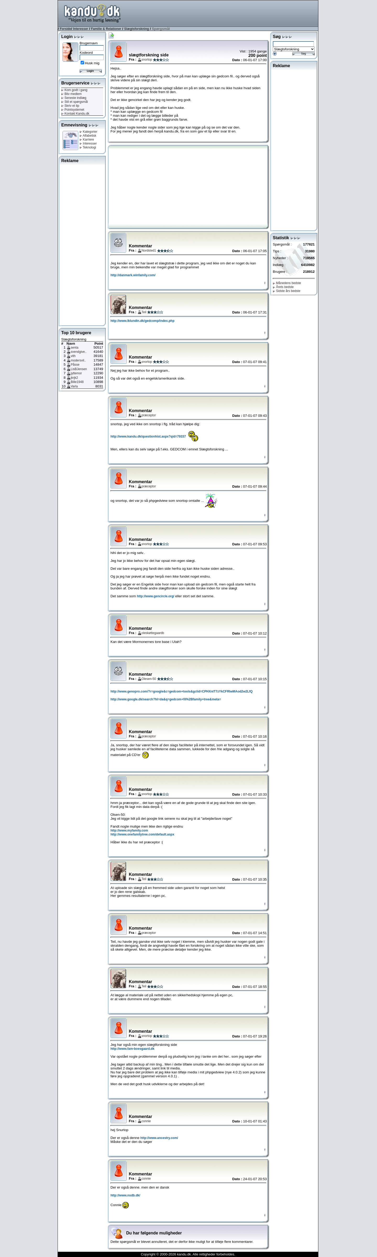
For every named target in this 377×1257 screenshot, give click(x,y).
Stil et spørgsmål (74, 102)
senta (74, 347)
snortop (147, 59)
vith (73, 356)
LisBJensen (79, 369)
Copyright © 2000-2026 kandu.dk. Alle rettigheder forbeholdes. (188, 1254)
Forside (65, 29)
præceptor (149, 415)
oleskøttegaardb (153, 633)
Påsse (75, 364)
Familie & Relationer (106, 29)
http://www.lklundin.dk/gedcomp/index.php (142, 321)
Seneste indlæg (73, 98)
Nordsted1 (149, 250)
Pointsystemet (72, 109)
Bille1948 (77, 382)
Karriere (87, 139)
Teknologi (88, 147)
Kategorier (88, 132)
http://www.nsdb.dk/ (125, 1195)
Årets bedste (283, 287)
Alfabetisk (88, 135)
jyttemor (76, 373)
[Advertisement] (222, 13)
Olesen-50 (149, 679)
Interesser (80, 29)
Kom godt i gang (74, 90)
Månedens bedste (287, 283)
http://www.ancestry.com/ (159, 1138)
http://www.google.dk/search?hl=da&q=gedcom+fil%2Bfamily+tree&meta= (165, 699)
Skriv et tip (70, 106)
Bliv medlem (71, 94)
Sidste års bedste (286, 291)
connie (146, 1121)
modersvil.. (78, 360)
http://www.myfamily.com (129, 830)
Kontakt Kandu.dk (75, 113)
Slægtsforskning (136, 29)
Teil (144, 312)
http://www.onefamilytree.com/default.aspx (142, 834)
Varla (74, 386)
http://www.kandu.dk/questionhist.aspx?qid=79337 (148, 436)
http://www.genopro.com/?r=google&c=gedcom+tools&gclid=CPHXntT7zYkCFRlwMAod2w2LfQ (181, 691)
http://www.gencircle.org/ (155, 596)
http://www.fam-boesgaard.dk (132, 1049)
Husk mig (92, 63)
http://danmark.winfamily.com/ (133, 275)
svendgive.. (79, 352)
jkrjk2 (74, 378)
